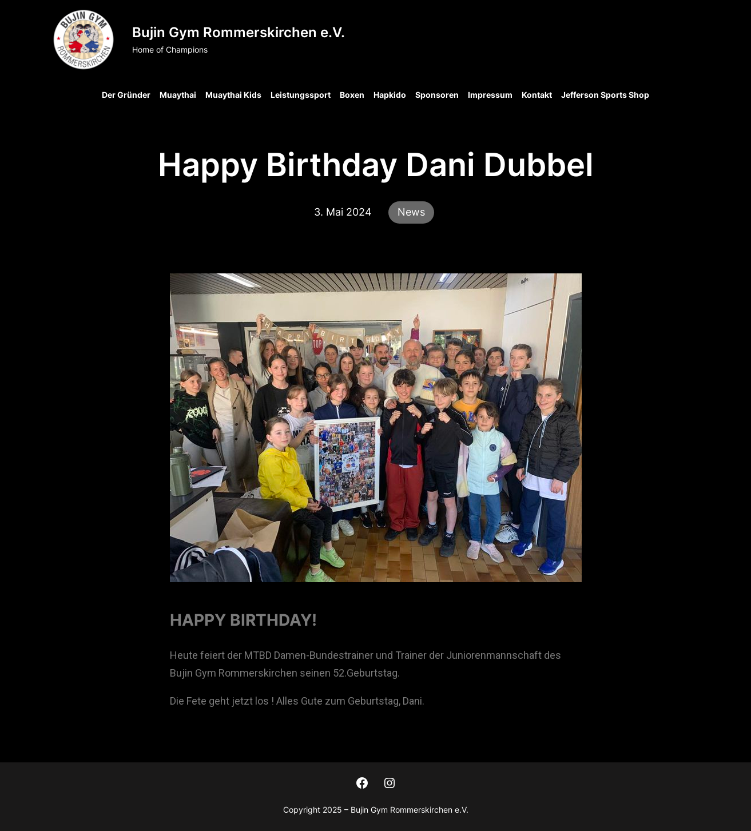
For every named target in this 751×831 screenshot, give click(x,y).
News (411, 212)
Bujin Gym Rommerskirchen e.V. (238, 32)
